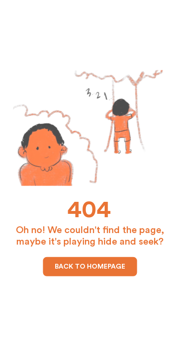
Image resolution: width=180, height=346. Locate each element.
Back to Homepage (90, 266)
